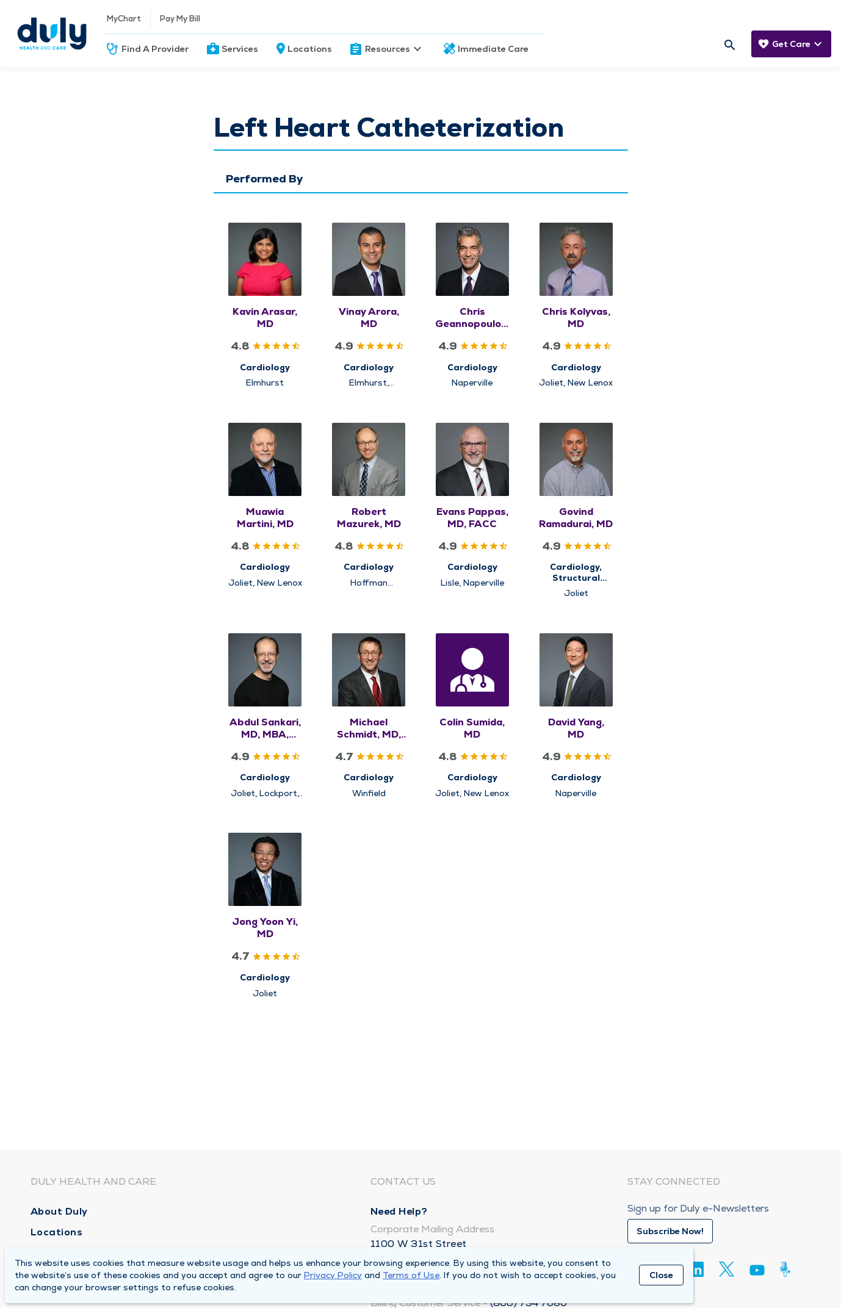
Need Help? (399, 1211)
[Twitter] (726, 1269)
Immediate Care (493, 48)
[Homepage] (52, 33)
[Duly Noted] (787, 1269)
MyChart (124, 18)
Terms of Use (411, 1275)
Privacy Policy (333, 1275)
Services (240, 48)
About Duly (59, 1211)
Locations (309, 48)
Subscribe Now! (670, 1231)
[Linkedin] (696, 1269)
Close (661, 1275)
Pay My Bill (180, 18)
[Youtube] (757, 1272)
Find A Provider (155, 48)
